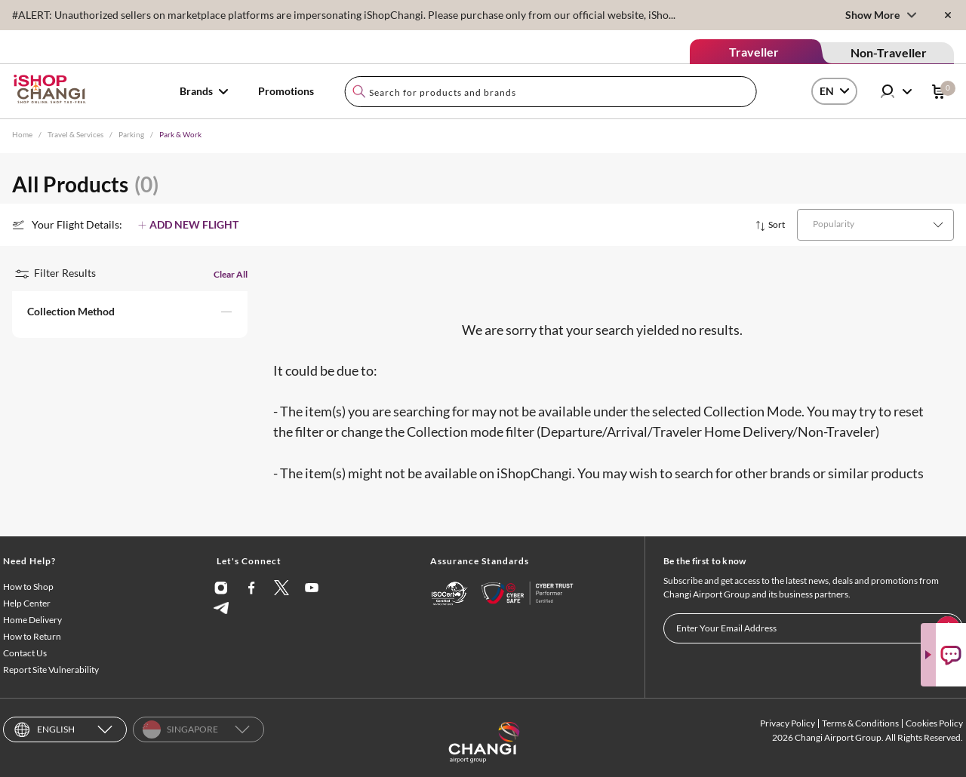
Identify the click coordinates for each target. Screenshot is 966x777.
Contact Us (25, 653)
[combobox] (550, 91)
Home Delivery (32, 619)
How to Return (32, 636)
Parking (131, 134)
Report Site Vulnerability (51, 669)
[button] (129, 314)
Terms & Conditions (860, 723)
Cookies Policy (934, 723)
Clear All (231, 274)
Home (22, 134)
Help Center (27, 603)
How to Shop (28, 586)
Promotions (286, 90)
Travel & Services (75, 134)
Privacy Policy (787, 723)
